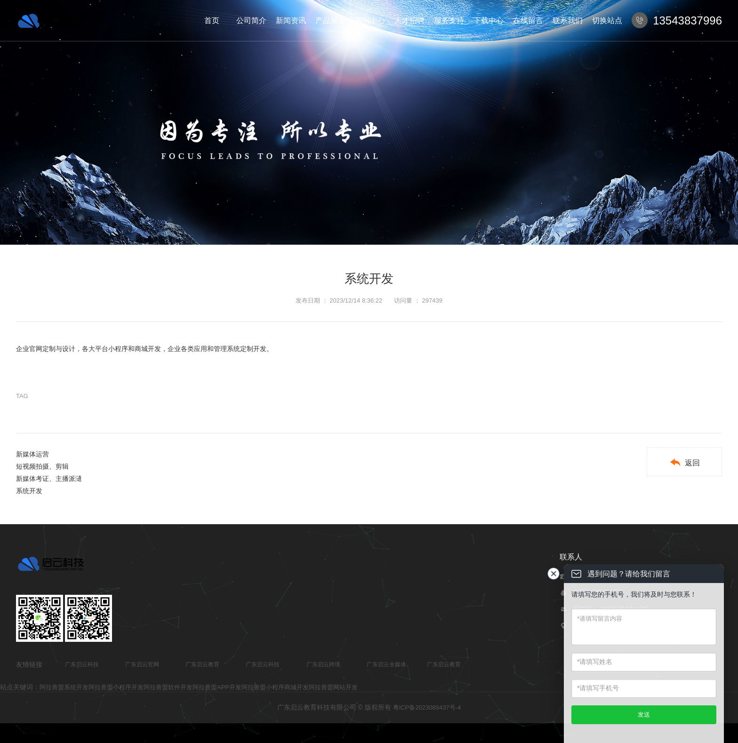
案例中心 (370, 20)
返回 (684, 462)
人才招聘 (409, 20)
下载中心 (488, 20)
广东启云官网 (142, 664)
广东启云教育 (202, 664)
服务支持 (449, 20)
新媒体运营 (32, 454)
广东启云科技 (82, 664)
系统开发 (29, 491)
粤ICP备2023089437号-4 (427, 707)
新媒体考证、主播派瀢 (49, 478)
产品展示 (330, 20)
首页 (211, 20)
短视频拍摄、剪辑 (42, 466)
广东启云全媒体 (386, 664)
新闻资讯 (291, 20)
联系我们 (568, 20)
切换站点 (607, 20)
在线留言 (528, 20)
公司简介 (251, 20)
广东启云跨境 (323, 664)
